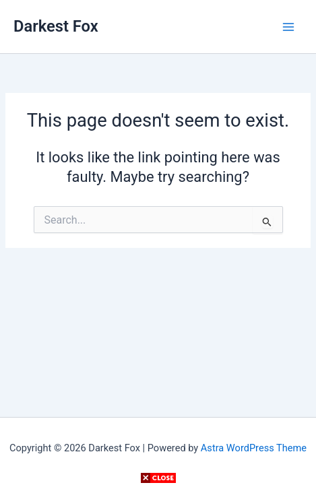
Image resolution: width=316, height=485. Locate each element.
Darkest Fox (55, 26)
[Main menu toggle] (288, 27)
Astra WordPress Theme (254, 448)
